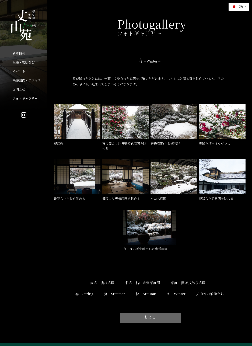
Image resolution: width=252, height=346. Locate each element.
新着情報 (19, 53)
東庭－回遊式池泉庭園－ (190, 282)
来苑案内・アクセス (27, 80)
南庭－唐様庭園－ (104, 282)
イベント (19, 71)
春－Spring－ (86, 293)
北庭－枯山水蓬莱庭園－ (144, 282)
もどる (150, 317)
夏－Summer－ (116, 293)
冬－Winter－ (178, 293)
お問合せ (19, 89)
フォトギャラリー (25, 98)
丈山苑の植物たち (210, 293)
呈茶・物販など (24, 62)
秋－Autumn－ (148, 293)
